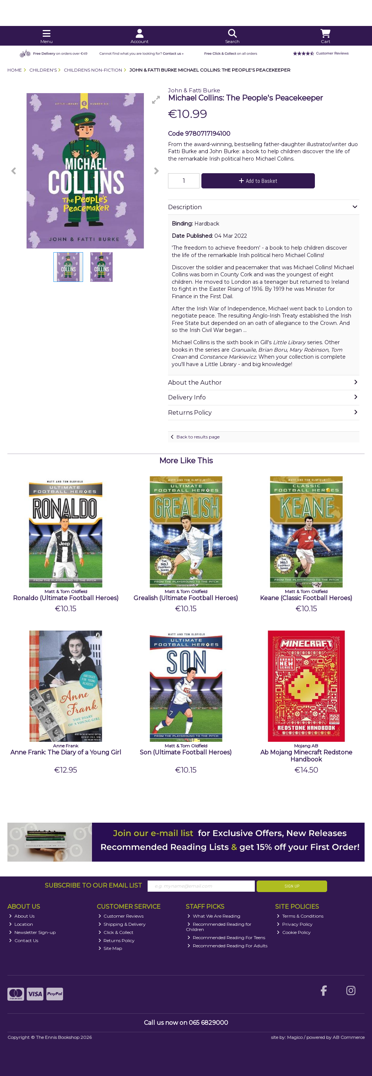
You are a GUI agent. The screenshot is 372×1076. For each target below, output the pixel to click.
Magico (295, 1037)
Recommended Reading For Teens (226, 937)
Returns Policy (116, 940)
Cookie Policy (294, 932)
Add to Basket (258, 181)
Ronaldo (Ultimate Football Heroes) (66, 598)
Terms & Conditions (300, 916)
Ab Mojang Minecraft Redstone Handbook (306, 756)
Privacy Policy (295, 924)
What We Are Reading (213, 916)
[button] (156, 100)
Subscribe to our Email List (93, 885)
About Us (21, 916)
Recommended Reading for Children (218, 926)
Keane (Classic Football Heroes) (306, 598)
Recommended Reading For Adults (227, 945)
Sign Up (291, 886)
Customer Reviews (121, 916)
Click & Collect (116, 932)
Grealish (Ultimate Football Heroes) (186, 598)
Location (21, 924)
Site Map (110, 948)
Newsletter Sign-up (32, 932)
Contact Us (23, 940)
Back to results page (198, 437)
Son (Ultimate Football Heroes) (186, 752)
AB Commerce (349, 1037)
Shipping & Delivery (122, 924)
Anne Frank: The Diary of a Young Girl (65, 752)
